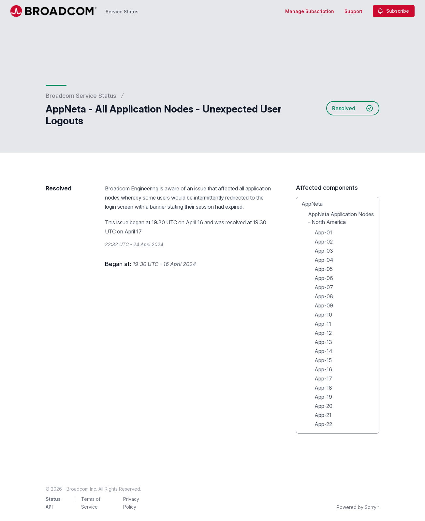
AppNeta (312, 204)
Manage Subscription (309, 11)
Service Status (122, 11)
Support (353, 11)
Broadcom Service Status (81, 95)
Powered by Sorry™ (358, 507)
